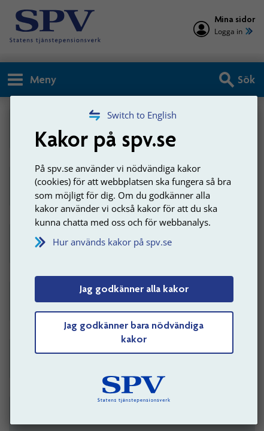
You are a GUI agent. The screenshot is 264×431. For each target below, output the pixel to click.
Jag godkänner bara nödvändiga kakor (134, 332)
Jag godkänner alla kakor (134, 289)
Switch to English (142, 115)
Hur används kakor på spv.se (112, 242)
